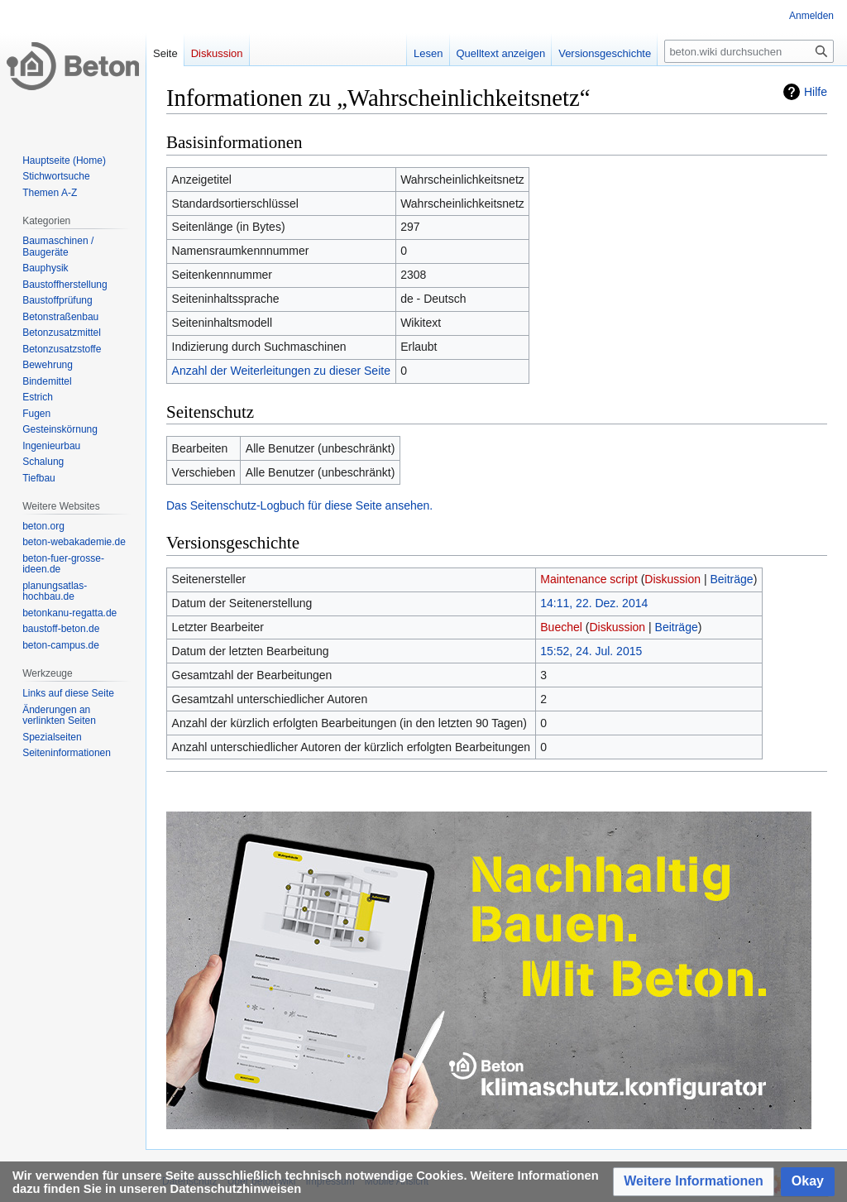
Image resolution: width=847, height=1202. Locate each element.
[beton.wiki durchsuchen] (749, 51)
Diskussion (672, 579)
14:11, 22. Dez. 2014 (594, 603)
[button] (693, 1181)
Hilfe (815, 91)
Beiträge (731, 579)
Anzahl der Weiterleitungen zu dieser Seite (281, 370)
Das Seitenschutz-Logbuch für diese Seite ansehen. (299, 505)
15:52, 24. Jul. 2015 (591, 651)
